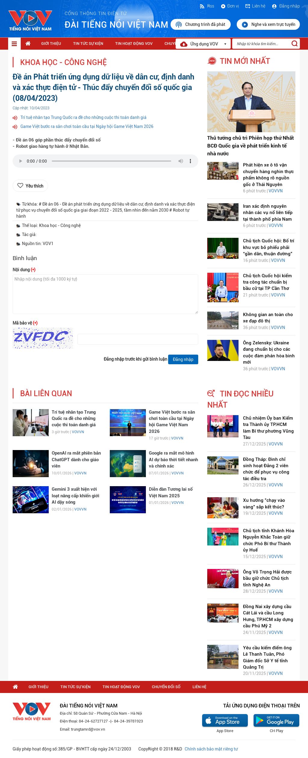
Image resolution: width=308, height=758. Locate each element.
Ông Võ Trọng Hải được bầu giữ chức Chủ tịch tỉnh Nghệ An (267, 578)
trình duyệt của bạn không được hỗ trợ (105, 162)
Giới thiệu (51, 43)
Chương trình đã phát (200, 24)
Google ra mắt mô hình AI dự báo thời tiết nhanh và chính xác (173, 459)
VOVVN (78, 432)
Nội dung (24, 269)
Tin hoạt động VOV (133, 43)
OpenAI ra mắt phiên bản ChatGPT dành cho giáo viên (76, 459)
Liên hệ (255, 6)
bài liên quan (46, 393)
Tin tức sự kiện (88, 43)
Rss (206, 6)
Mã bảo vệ (25, 323)
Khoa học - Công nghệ (63, 62)
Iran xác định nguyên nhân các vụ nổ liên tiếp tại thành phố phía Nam (268, 212)
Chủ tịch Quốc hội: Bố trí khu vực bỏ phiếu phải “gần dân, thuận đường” (268, 247)
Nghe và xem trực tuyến (268, 24)
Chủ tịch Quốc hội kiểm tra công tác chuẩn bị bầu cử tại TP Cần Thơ (267, 282)
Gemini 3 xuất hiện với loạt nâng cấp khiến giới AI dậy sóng (75, 495)
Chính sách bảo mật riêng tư (211, 749)
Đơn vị (229, 6)
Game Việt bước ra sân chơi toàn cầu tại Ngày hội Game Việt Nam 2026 (86, 126)
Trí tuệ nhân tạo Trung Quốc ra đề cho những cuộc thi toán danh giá (83, 117)
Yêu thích (34, 186)
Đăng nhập (285, 6)
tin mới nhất (245, 61)
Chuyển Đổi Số (166, 687)
